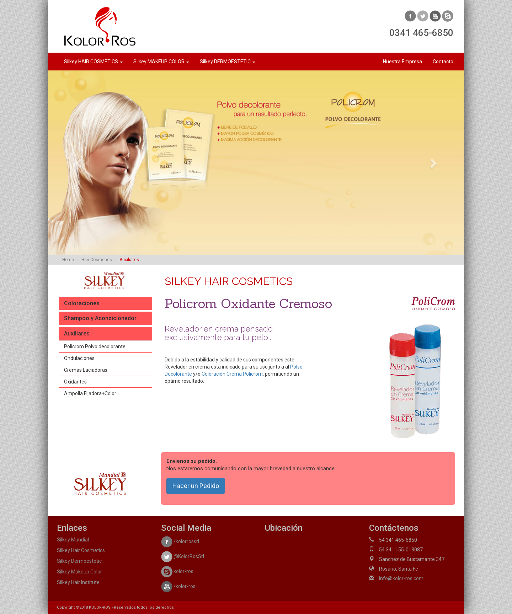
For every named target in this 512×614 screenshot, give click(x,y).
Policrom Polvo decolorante (95, 346)
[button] (79, 162)
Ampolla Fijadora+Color (90, 393)
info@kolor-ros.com (401, 578)
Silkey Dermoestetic (79, 561)
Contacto (443, 61)
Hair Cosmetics (96, 259)
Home (68, 259)
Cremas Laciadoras (85, 370)
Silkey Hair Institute (78, 582)
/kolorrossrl (180, 541)
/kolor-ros (178, 586)
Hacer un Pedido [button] (195, 485)
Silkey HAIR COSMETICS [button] (93, 61)
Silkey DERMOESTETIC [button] (227, 61)
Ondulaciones (79, 358)
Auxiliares (77, 333)
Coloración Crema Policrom (232, 374)
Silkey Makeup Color (79, 572)
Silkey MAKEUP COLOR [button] (161, 61)
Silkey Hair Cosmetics (81, 550)
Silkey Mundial (73, 539)
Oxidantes (75, 382)
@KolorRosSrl (182, 556)
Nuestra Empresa (402, 61)
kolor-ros (177, 571)
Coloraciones (82, 303)
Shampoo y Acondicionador (100, 318)
